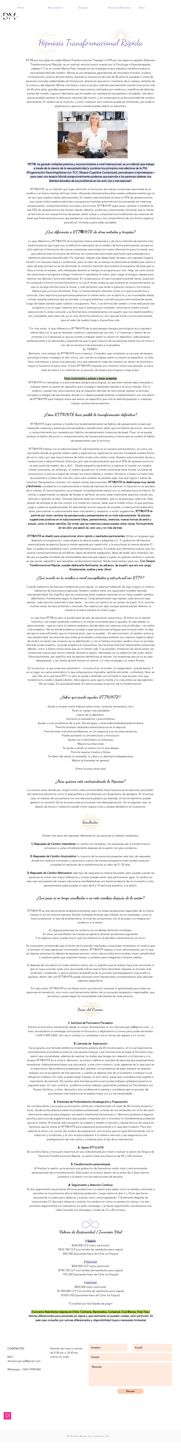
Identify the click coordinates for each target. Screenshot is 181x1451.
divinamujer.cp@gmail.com (131, 1027)
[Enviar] (130, 1391)
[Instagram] (7, 1415)
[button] (60, 7)
